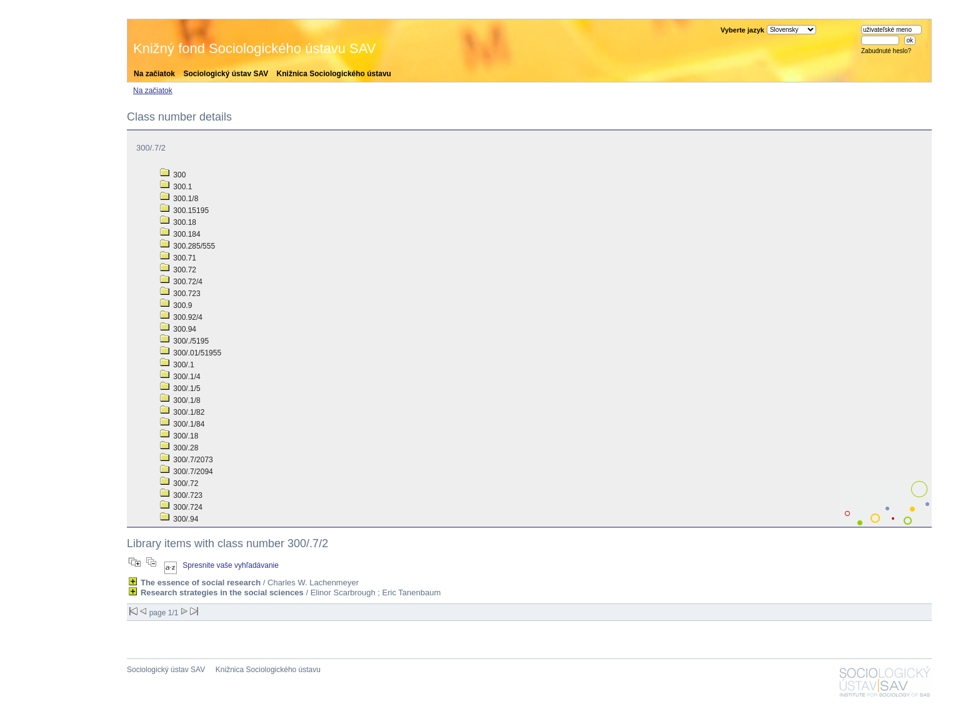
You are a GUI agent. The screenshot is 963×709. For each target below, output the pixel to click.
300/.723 (181, 495)
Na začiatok (154, 73)
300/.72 (179, 483)
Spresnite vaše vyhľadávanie (230, 565)
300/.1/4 (180, 376)
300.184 (180, 234)
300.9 (176, 305)
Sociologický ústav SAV (225, 73)
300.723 (180, 293)
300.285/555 (187, 246)
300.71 (178, 258)
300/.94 (179, 519)
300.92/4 (181, 317)
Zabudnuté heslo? (886, 50)
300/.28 (179, 448)
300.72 (178, 269)
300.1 (176, 186)
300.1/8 (179, 198)
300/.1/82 (182, 412)
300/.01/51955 (190, 353)
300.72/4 (181, 281)
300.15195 (184, 210)
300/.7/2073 (186, 459)
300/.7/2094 (186, 471)
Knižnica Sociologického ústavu (334, 73)
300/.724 (181, 507)
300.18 (178, 222)
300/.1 (177, 364)
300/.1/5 (180, 388)
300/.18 (179, 436)
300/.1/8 (180, 400)
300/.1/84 (182, 424)
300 (173, 175)
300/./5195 (184, 341)
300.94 (178, 329)
